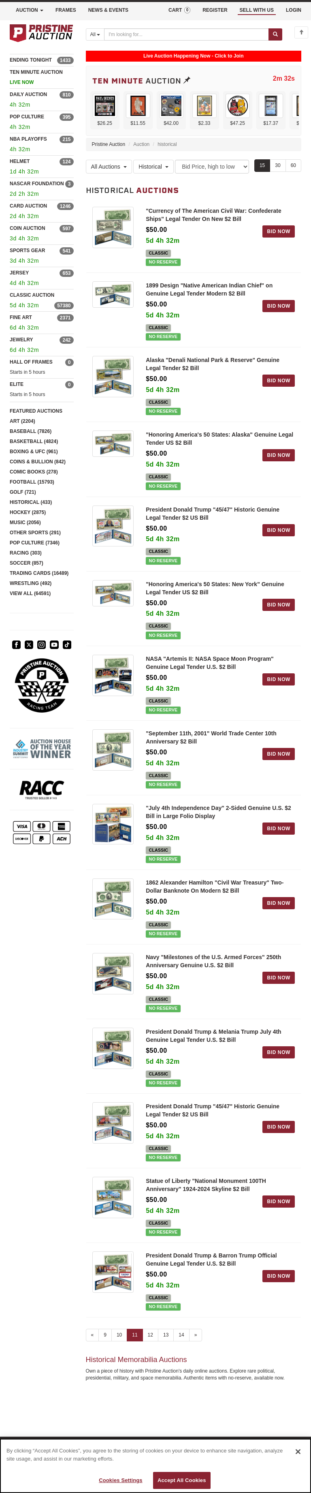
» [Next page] (195, 1335)
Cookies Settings (121, 1480)
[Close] (298, 1452)
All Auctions (109, 166)
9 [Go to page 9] (105, 1335)
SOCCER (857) (26, 563)
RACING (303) (26, 553)
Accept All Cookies (182, 1480)
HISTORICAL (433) (31, 502)
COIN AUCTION (27, 228)
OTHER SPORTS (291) (35, 533)
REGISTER (214, 10)
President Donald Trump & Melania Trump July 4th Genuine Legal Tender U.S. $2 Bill (213, 1035)
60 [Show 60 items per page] (293, 165)
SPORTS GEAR (27, 250)
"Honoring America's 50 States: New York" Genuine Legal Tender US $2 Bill (215, 588)
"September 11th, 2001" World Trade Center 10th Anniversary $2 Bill (211, 737)
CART (179, 10)
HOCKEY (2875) (28, 512)
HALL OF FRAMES (31, 362)
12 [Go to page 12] (150, 1335)
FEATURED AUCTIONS (36, 411)
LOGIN (293, 10)
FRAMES (65, 10)
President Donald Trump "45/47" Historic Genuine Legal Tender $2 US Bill (212, 513)
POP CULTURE (27, 117)
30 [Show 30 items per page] (277, 165)
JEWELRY (21, 340)
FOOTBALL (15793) (32, 482)
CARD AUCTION (28, 206)
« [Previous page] (92, 1335)
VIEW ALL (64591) (30, 593)
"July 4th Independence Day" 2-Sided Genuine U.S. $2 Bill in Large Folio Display (218, 812)
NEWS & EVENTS (108, 10)
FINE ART (21, 317)
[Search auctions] (186, 34)
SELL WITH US (257, 10)
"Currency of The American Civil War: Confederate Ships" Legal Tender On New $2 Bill (213, 215)
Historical (153, 166)
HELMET (20, 161)
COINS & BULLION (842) (38, 462)
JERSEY (19, 273)
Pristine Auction (109, 144)
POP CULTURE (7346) (35, 543)
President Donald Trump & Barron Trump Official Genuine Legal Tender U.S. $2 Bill (211, 1259)
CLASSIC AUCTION (32, 295)
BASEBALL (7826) (30, 431)
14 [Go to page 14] (181, 1335)
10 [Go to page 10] (119, 1335)
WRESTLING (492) (30, 583)
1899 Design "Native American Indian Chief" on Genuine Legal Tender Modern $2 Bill (209, 289)
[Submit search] (275, 34)
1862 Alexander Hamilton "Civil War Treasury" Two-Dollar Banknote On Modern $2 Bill (214, 886)
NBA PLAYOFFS (28, 139)
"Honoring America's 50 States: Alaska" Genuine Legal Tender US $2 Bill (219, 438)
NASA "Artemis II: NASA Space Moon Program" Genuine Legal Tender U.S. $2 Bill (210, 662)
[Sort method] (212, 167)
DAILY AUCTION (28, 94)
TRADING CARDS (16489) (39, 573)
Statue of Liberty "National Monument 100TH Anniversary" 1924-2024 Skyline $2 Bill (206, 1185)
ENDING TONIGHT (31, 60)
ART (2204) (22, 421)
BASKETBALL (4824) (34, 441)
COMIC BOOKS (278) (34, 472)
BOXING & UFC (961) (34, 451)
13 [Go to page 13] (165, 1335)
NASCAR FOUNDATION (37, 183)
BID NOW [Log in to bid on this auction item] (278, 231)
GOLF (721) (23, 492)
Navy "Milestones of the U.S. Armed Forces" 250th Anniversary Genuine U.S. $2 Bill (213, 961)
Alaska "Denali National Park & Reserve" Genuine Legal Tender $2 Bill (212, 364)
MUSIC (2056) (25, 522)
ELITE (16, 384)
